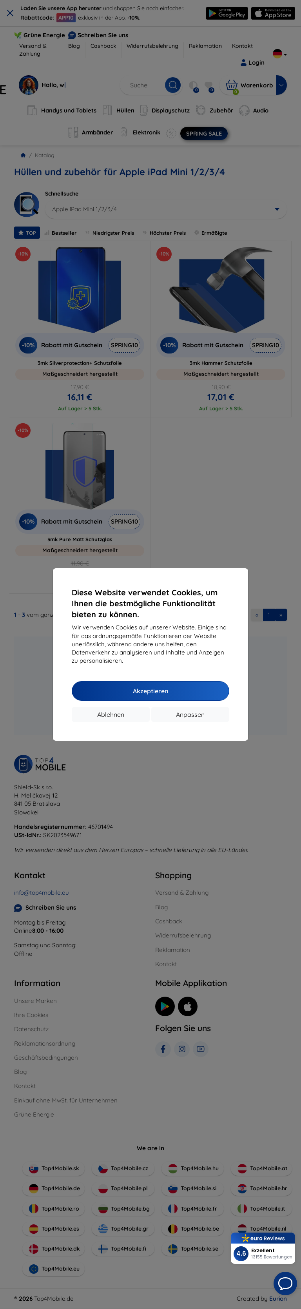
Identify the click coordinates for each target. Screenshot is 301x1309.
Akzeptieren (150, 691)
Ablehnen (110, 714)
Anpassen (190, 714)
